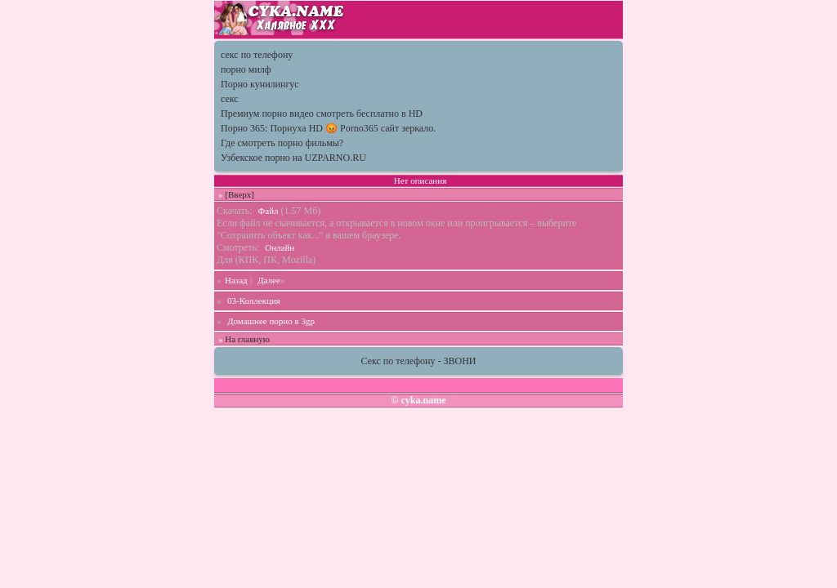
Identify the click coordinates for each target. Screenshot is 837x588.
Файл (268, 211)
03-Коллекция (253, 300)
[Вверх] (239, 194)
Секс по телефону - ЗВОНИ (419, 361)
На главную (247, 339)
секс (230, 99)
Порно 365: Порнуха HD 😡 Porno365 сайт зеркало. (328, 128)
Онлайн (279, 247)
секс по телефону (257, 54)
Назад (236, 280)
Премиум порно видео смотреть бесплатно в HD (322, 113)
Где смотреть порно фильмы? (282, 143)
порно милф (246, 69)
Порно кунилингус (260, 84)
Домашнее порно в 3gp (271, 321)
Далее (268, 280)
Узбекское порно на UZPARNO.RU (293, 157)
